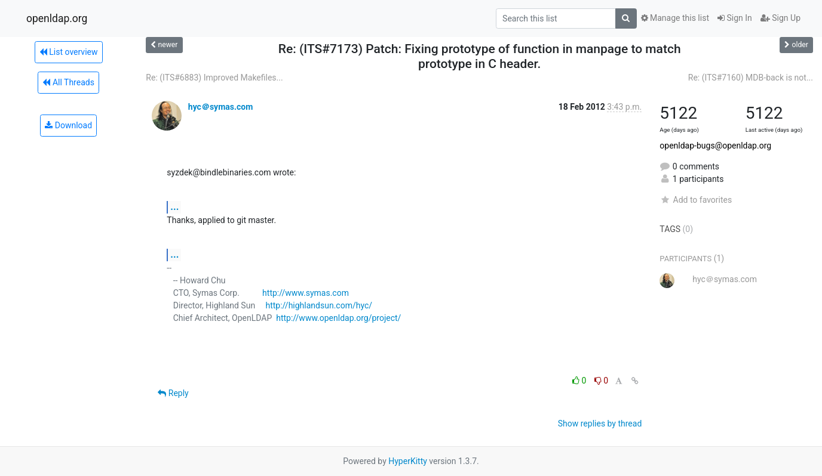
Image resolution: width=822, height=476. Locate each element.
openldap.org (56, 18)
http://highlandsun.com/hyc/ (318, 305)
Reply (173, 393)
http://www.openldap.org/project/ (338, 318)
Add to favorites (696, 200)
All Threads (68, 82)
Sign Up (780, 18)
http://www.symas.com (305, 293)
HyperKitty (407, 461)
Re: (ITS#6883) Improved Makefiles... (214, 77)
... (174, 206)
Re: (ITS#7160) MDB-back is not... (750, 77)
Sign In (734, 18)
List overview (68, 52)
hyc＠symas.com (220, 107)
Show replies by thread (600, 423)
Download (68, 125)
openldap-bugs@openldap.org (715, 145)
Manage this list (675, 18)
